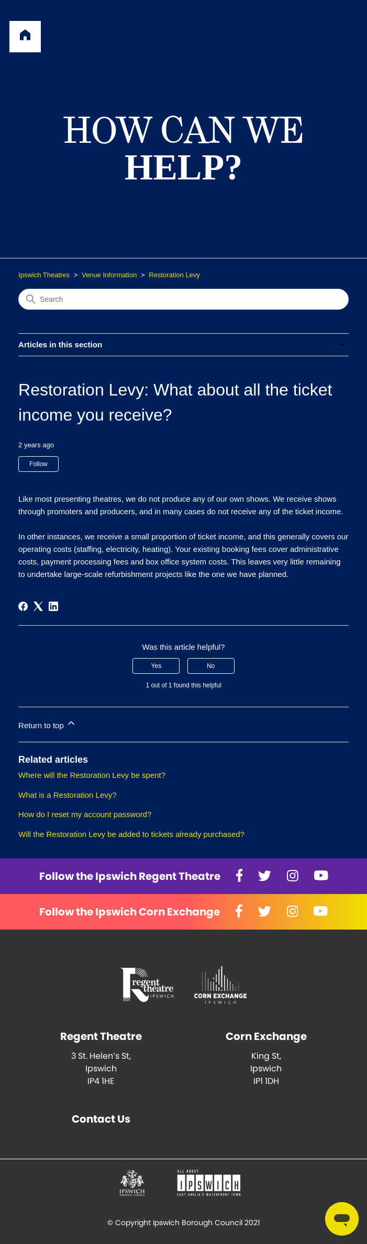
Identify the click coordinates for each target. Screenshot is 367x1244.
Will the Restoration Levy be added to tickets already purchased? (131, 834)
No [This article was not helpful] (211, 666)
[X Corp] (38, 606)
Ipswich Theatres (44, 275)
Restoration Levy (174, 275)
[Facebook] (23, 606)
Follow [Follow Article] (38, 464)
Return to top (47, 724)
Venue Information (109, 275)
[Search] (183, 299)
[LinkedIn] (53, 606)
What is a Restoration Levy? (67, 794)
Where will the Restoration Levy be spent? (91, 775)
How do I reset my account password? (84, 814)
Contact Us (101, 1119)
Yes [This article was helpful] (156, 666)
